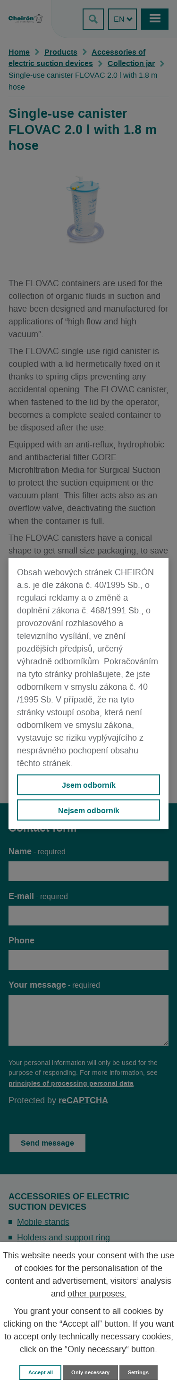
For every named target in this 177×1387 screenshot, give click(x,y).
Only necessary (90, 1372)
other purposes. (96, 1294)
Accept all (40, 1372)
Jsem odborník (89, 785)
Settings (138, 1372)
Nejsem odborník (88, 810)
